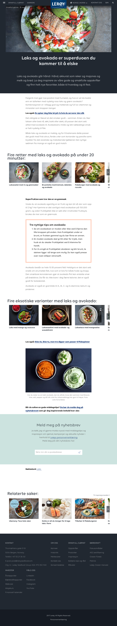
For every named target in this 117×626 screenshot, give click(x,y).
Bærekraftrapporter (13, 580)
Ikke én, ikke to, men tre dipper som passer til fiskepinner (62, 342)
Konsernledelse (57, 565)
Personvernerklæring (58, 620)
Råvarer (71, 565)
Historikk (54, 553)
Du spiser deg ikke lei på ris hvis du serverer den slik (59, 113)
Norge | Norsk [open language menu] (79, 3)
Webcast (9, 584)
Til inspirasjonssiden (101, 495)
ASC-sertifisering (97, 553)
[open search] (109, 3)
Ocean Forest (95, 557)
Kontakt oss (96, 3)
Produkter (72, 553)
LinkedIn (30, 576)
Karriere (31, 3)
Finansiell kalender (13, 592)
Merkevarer (55, 557)
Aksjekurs (9, 588)
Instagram (31, 584)
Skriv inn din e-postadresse (48, 448)
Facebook (30, 580)
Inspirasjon (26, 7)
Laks (39, 469)
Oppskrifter (73, 548)
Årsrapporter (10, 576)
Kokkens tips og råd (77, 561)
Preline (93, 561)
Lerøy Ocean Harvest (99, 565)
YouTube (30, 588)
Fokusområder (96, 548)
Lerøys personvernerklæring (63, 438)
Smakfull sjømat (12, 7)
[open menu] (4, 3)
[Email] (56, 452)
